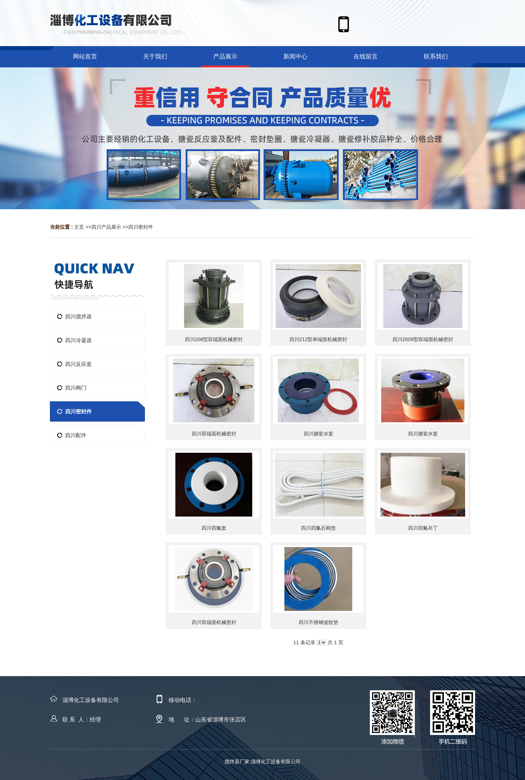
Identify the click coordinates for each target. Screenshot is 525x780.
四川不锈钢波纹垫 (318, 622)
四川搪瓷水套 (318, 433)
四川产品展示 (106, 227)
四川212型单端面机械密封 (318, 339)
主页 (79, 227)
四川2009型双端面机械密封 (423, 339)
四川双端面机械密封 (214, 433)
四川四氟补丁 (423, 528)
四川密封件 (140, 227)
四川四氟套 (214, 528)
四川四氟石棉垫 (318, 528)
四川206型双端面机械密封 (214, 339)
